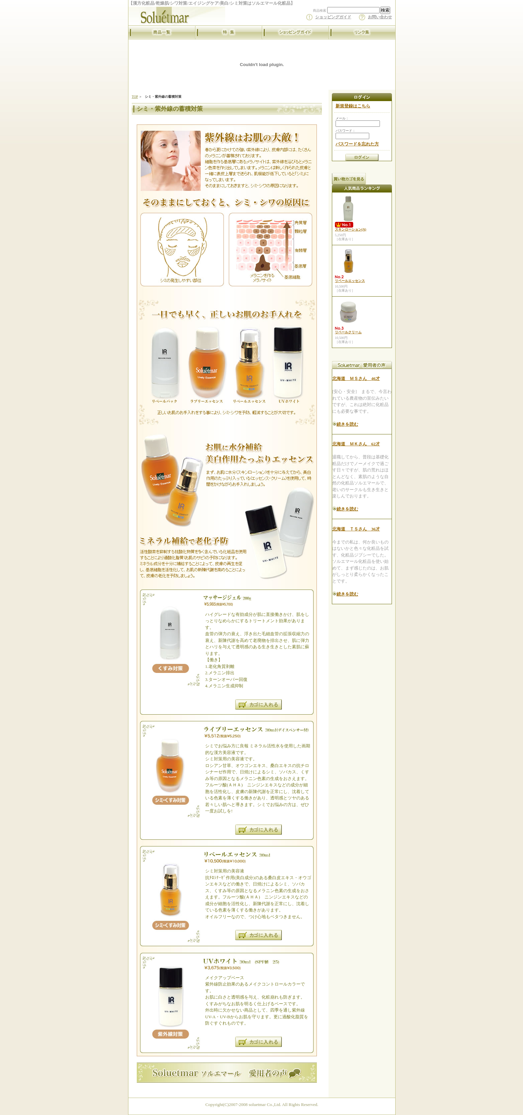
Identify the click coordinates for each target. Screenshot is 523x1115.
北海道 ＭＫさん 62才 (356, 443)
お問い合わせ (380, 17)
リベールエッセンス (350, 281)
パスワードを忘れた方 (357, 143)
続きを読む (347, 424)
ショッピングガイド (333, 17)
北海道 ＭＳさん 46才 (356, 378)
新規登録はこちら (353, 105)
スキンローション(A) (350, 229)
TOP (135, 96)
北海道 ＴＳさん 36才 (356, 528)
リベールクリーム (348, 332)
